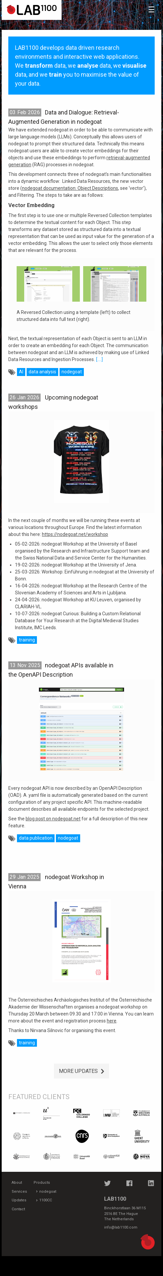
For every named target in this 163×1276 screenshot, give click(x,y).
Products (42, 1182)
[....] (99, 359)
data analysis (42, 371)
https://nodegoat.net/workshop (75, 534)
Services (19, 1191)
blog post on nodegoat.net (53, 818)
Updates (19, 1200)
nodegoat (72, 371)
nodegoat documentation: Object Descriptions (70, 188)
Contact (18, 1209)
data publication (36, 838)
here (111, 1020)
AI (21, 371)
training (27, 639)
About (17, 1182)
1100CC (45, 1200)
